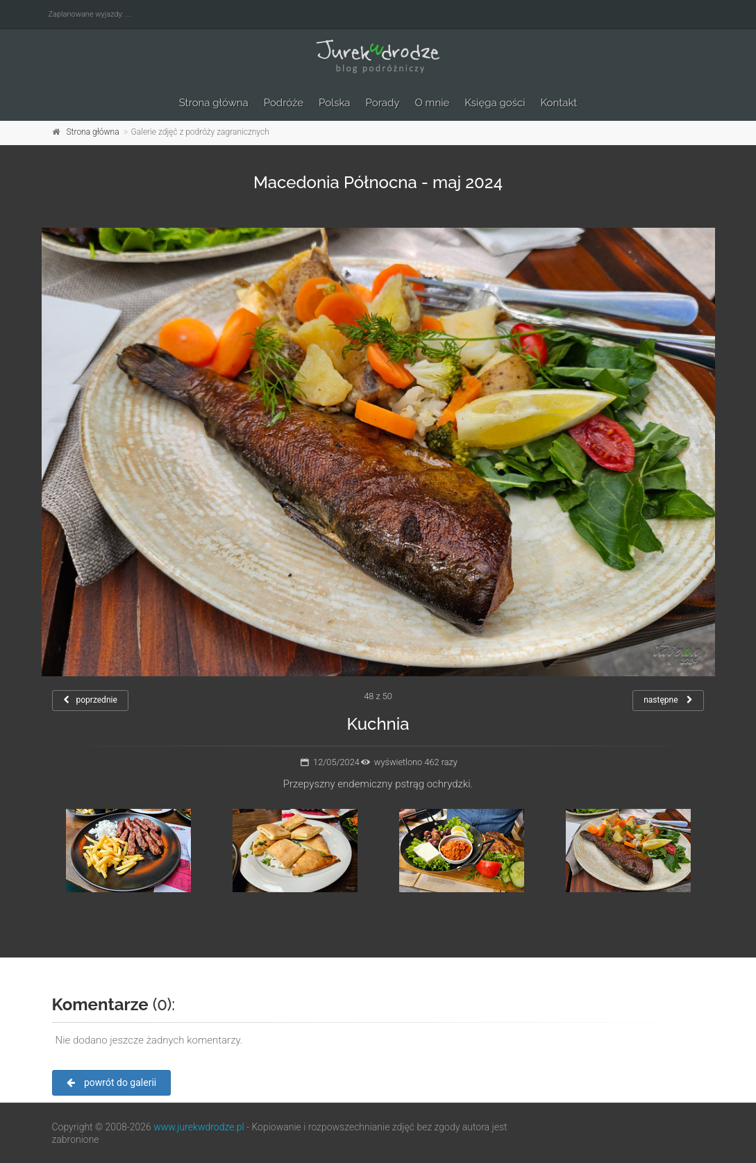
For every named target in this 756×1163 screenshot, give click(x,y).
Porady (383, 103)
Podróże (283, 103)
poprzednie (90, 700)
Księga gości (494, 103)
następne (668, 700)
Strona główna (214, 103)
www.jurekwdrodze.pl (198, 1126)
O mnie (432, 103)
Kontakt (558, 103)
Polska (335, 103)
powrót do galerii (112, 1082)
